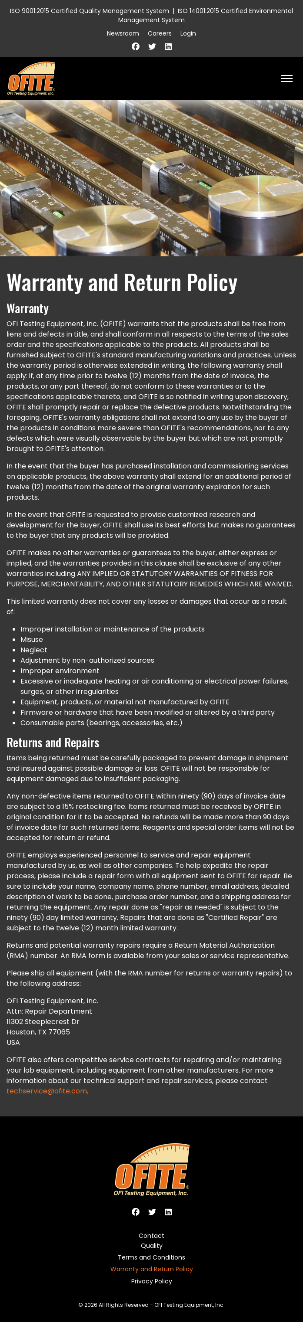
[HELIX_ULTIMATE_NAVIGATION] (286, 78)
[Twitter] (152, 46)
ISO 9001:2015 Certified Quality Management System (89, 11)
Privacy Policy (151, 1281)
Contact (151, 1235)
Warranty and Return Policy (151, 1269)
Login (188, 33)
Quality (152, 1245)
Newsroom (123, 33)
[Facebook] (136, 46)
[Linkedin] (168, 46)
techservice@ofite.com (47, 1091)
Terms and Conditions (151, 1257)
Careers (160, 33)
